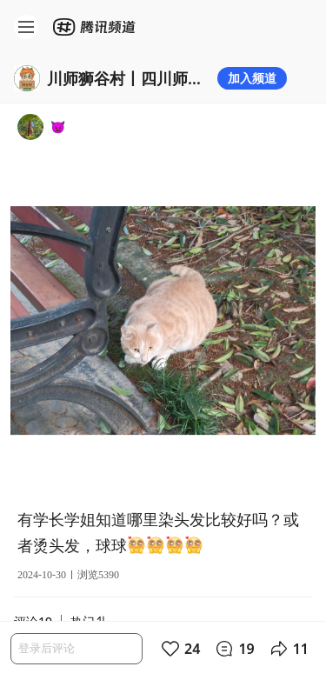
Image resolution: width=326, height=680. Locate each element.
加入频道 (252, 78)
